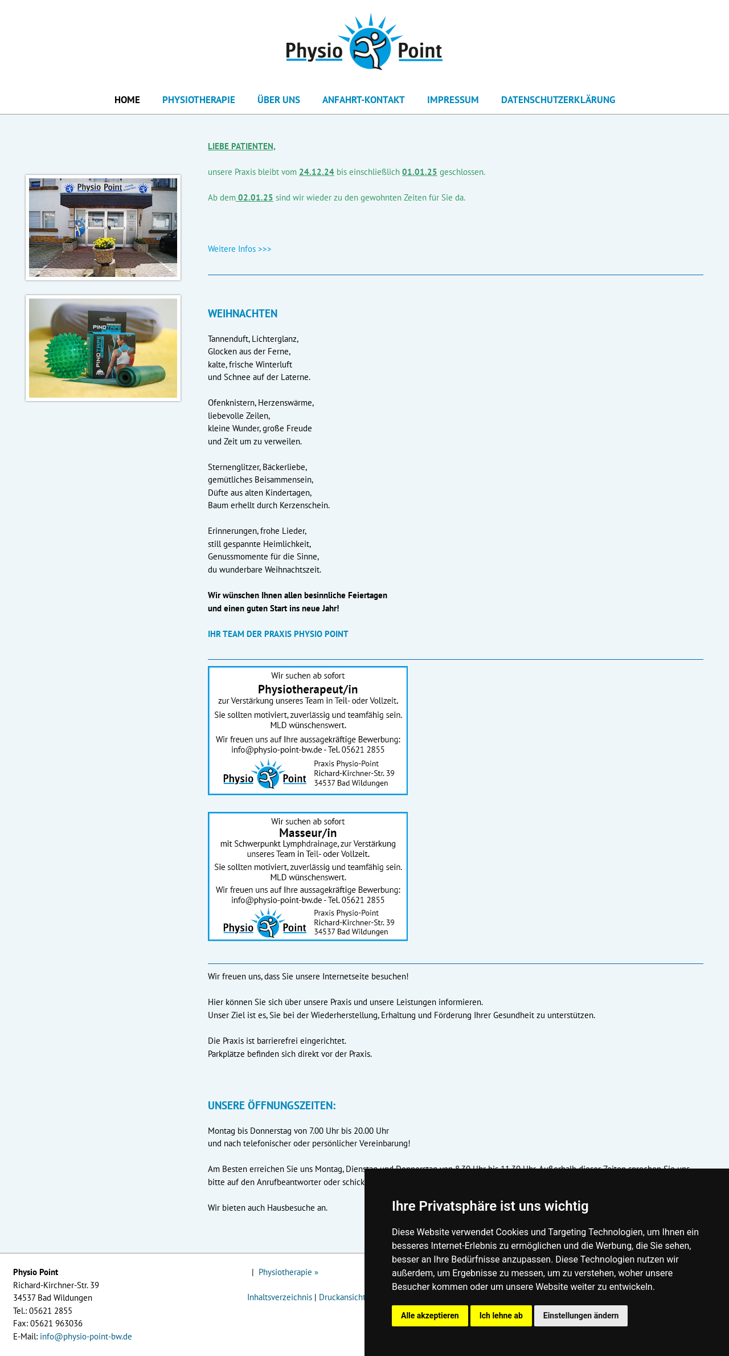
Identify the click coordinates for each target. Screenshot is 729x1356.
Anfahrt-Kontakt (363, 99)
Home (127, 99)
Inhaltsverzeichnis (279, 1297)
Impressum (453, 99)
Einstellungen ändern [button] (581, 1315)
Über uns (278, 99)
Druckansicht (342, 1297)
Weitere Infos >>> (240, 248)
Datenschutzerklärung (558, 99)
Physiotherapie (198, 99)
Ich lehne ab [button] (501, 1315)
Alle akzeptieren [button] (430, 1315)
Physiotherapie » (288, 1272)
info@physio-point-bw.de (86, 1336)
